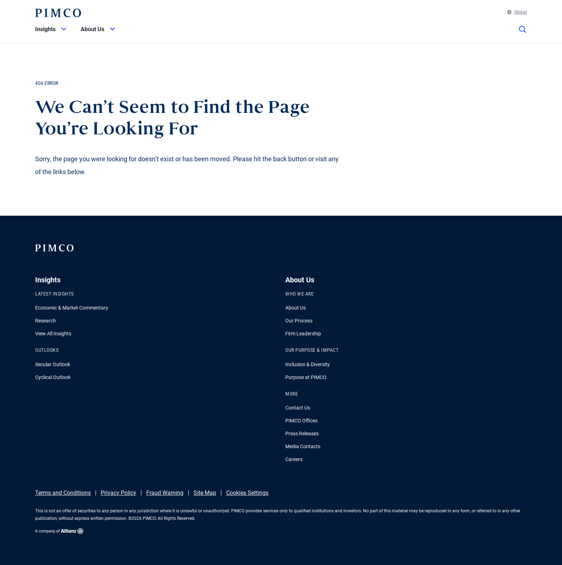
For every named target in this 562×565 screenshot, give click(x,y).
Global (517, 12)
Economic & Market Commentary (71, 308)
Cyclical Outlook (53, 377)
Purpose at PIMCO (306, 377)
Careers (294, 459)
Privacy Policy (118, 492)
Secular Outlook (52, 364)
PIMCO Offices (301, 420)
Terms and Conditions (63, 492)
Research (45, 321)
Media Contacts (302, 446)
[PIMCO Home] (58, 13)
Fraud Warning (165, 492)
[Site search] (522, 34)
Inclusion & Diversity (307, 364)
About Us (295, 308)
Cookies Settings (247, 492)
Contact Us (297, 408)
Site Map (205, 492)
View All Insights (53, 333)
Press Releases (302, 433)
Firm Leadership (303, 333)
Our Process (299, 321)
